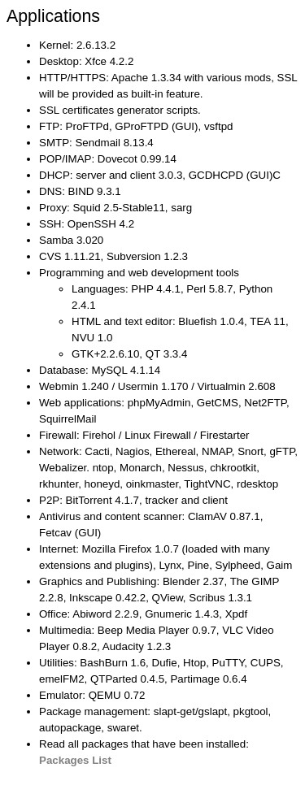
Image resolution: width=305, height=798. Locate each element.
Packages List (75, 760)
